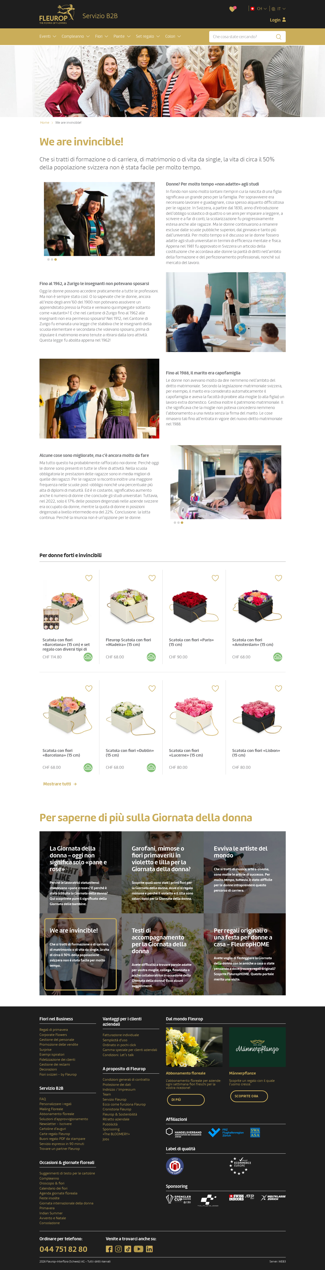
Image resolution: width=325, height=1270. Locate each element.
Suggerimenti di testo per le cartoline (67, 1170)
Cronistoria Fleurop (117, 1106)
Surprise (45, 1046)
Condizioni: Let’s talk (118, 1051)
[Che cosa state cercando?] (247, 37)
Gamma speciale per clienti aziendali (130, 1046)
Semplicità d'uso (115, 1036)
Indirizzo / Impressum (119, 1086)
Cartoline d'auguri (52, 1125)
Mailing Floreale (51, 1105)
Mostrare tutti (57, 780)
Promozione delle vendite (58, 1041)
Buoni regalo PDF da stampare (62, 1135)
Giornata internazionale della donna (66, 1200)
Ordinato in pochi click (119, 1041)
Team (107, 1091)
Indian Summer (51, 1209)
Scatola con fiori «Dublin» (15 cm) (123, 749)
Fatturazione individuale (121, 1031)
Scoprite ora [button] (246, 1092)
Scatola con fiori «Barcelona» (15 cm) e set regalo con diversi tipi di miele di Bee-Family (67, 644)
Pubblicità (110, 1121)
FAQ (42, 1095)
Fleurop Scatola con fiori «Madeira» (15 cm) (130, 640)
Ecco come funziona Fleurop (124, 1101)
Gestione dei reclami (54, 1061)
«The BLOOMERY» (116, 1131)
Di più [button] (176, 1096)
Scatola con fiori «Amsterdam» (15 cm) (254, 640)
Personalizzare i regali (55, 1100)
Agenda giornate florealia (58, 1190)
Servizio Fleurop (114, 1096)
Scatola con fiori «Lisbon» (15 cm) (249, 749)
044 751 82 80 (63, 1245)
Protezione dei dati (117, 1081)
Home (44, 123)
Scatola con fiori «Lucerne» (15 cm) (188, 749)
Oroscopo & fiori (51, 1180)
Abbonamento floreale (56, 1110)
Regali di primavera (53, 1026)
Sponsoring (111, 1125)
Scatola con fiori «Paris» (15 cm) (193, 640)
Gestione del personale (56, 1036)
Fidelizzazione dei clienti (57, 1056)
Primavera (47, 1204)
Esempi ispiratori (51, 1051)
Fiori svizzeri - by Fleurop (58, 1071)
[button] (47, 36)
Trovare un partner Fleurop (59, 1145)
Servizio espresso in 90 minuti (61, 1140)
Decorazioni (48, 1066)
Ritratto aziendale (116, 1116)
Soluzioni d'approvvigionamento (63, 1115)
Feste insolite (49, 1195)
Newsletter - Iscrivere (55, 1120)
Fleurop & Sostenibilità (120, 1111)
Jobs (106, 1135)
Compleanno (49, 1175)
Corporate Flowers (53, 1031)
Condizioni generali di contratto (126, 1076)
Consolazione (49, 1219)
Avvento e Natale (52, 1214)
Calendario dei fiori (53, 1185)
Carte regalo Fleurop (54, 1130)
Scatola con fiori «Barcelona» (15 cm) (63, 749)
